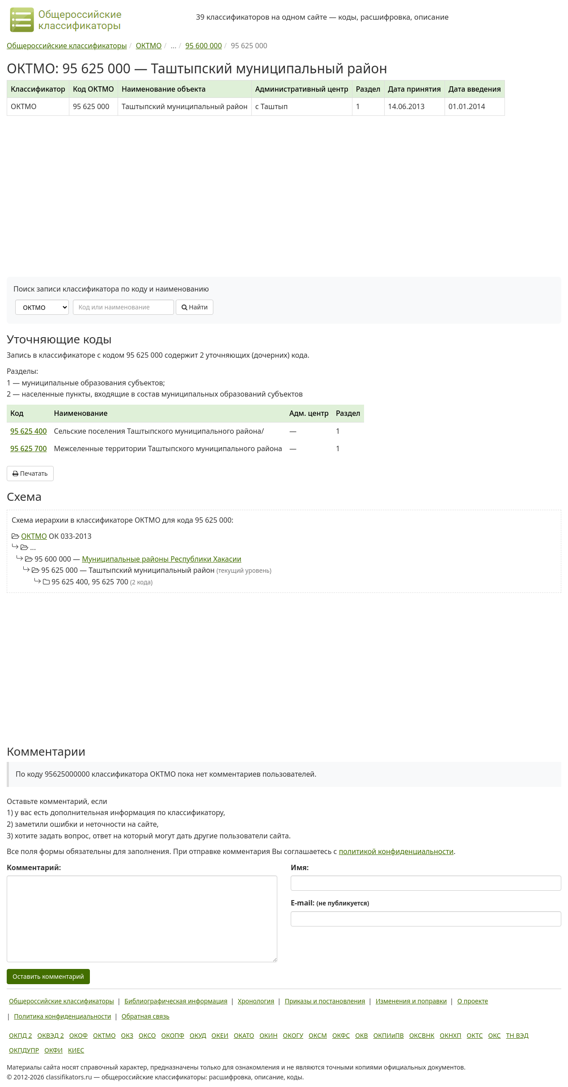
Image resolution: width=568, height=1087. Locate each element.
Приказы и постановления (325, 1001)
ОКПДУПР (24, 1050)
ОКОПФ (172, 1035)
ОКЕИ (220, 1035)
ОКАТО (244, 1035)
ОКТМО (34, 536)
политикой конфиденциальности (396, 851)
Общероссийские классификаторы (61, 1001)
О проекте (472, 1001)
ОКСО (147, 1035)
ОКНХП (450, 1035)
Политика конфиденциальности (62, 1016)
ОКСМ (318, 1035)
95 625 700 (28, 448)
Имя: (300, 867)
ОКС (494, 1035)
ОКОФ (78, 1035)
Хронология (256, 1001)
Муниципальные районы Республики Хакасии (162, 559)
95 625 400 (28, 431)
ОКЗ (127, 1035)
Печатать (30, 473)
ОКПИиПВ (388, 1035)
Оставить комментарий (48, 976)
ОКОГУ (293, 1035)
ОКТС (475, 1035)
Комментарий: (34, 867)
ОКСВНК (421, 1035)
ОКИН (268, 1035)
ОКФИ (53, 1050)
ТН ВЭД (517, 1035)
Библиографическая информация (175, 1001)
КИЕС (76, 1050)
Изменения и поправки (411, 1001)
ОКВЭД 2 (51, 1035)
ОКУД (198, 1035)
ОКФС (341, 1035)
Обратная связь (146, 1016)
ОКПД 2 (20, 1035)
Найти (195, 307)
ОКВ (361, 1035)
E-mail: (330, 903)
